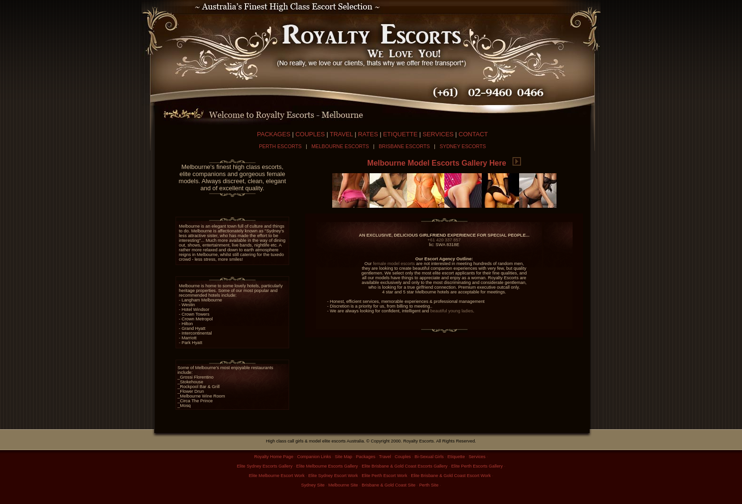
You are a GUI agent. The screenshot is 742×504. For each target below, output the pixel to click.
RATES (368, 134)
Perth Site (429, 485)
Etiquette (456, 456)
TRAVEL (341, 134)
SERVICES (438, 134)
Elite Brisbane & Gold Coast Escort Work (451, 475)
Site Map (344, 456)
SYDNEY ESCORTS (463, 146)
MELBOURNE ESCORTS (340, 146)
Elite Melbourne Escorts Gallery (327, 466)
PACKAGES (274, 134)
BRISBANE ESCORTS (404, 146)
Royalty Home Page (273, 456)
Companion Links (314, 456)
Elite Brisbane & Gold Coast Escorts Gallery (404, 466)
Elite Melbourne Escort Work (277, 475)
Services (477, 456)
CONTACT (473, 134)
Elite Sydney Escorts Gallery (264, 466)
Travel (385, 456)
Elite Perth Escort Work (384, 475)
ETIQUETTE (400, 134)
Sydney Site (313, 485)
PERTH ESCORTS (280, 146)
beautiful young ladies (451, 311)
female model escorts (394, 263)
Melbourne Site (343, 485)
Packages (365, 456)
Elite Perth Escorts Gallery (477, 466)
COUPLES (310, 134)
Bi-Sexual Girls (429, 456)
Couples (403, 456)
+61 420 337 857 (443, 240)
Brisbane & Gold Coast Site (388, 485)
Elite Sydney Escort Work (333, 475)
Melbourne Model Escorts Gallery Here (444, 163)
